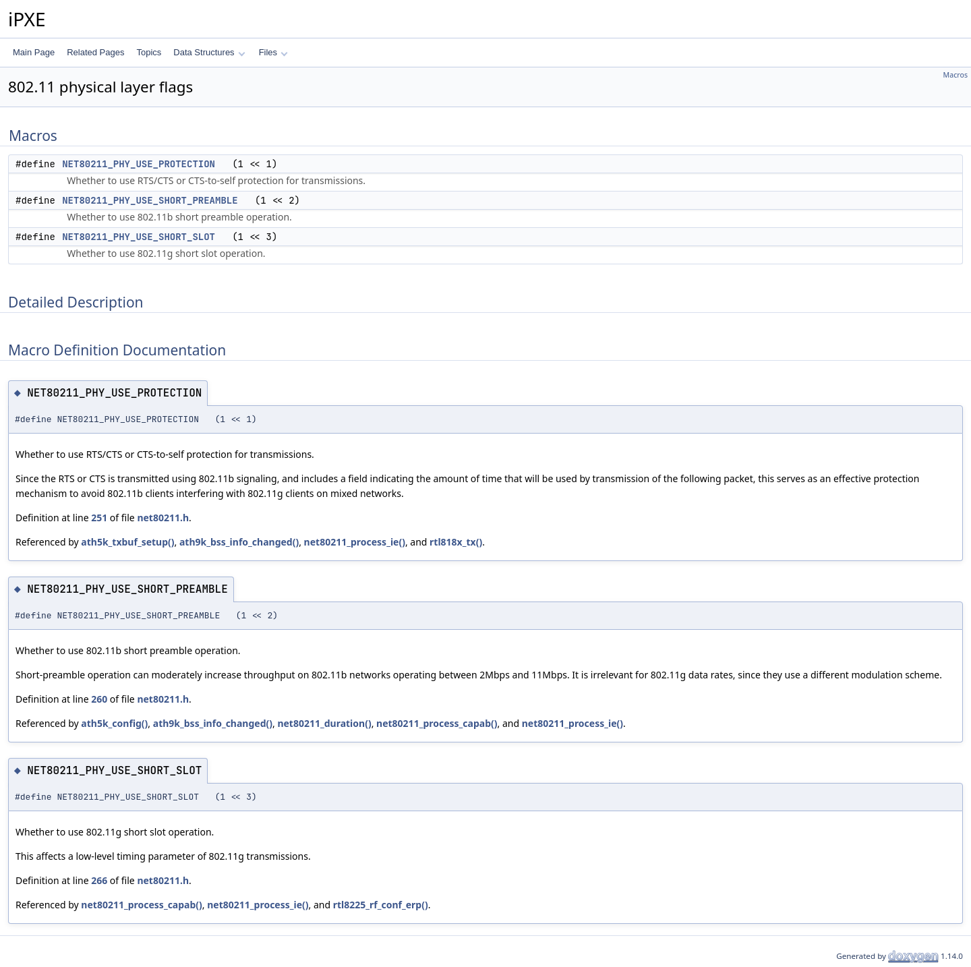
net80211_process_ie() (354, 541)
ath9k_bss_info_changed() (239, 541)
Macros (955, 75)
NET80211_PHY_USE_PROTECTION (138, 164)
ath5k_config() (114, 723)
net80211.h (163, 517)
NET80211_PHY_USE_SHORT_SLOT (138, 237)
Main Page (34, 52)
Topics (148, 52)
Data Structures (209, 52)
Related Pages (95, 52)
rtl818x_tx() (456, 541)
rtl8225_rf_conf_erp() (380, 904)
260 (99, 699)
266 (99, 880)
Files (273, 52)
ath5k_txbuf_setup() (127, 541)
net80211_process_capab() (436, 723)
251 (99, 517)
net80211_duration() (324, 723)
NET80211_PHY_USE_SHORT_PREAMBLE (149, 200)
